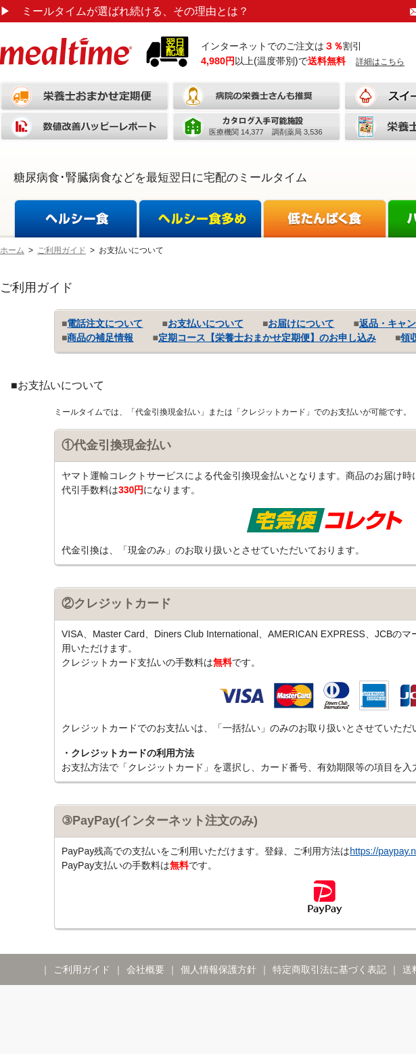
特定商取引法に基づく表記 (329, 969)
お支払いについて (206, 323)
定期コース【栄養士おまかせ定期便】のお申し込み (267, 337)
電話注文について (105, 323)
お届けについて (301, 323)
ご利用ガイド (61, 250)
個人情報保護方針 (218, 969)
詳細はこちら (380, 62)
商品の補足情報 (100, 337)
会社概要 (145, 969)
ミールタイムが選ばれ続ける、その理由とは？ (124, 11)
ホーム (12, 250)
